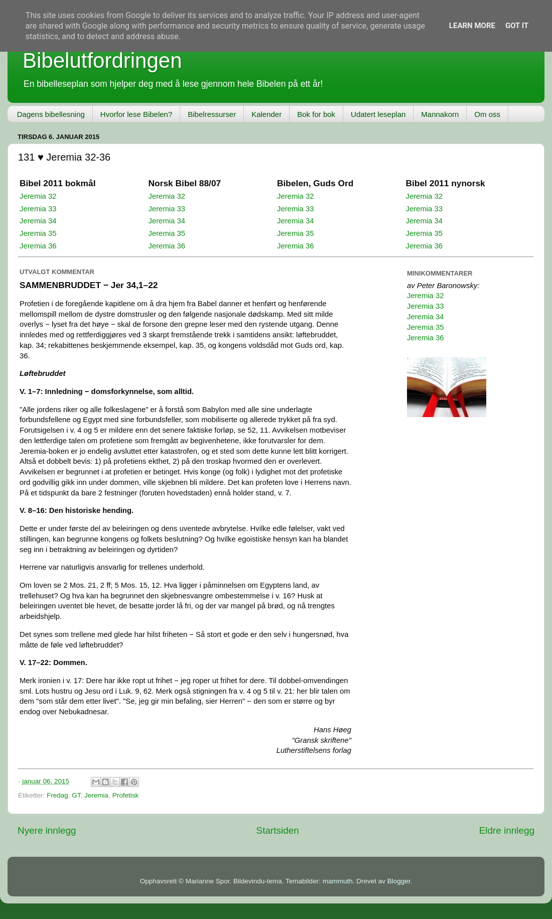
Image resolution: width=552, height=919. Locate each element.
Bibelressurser (212, 114)
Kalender (266, 114)
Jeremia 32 (38, 196)
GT (76, 795)
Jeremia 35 (38, 233)
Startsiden (277, 830)
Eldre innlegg (506, 830)
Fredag (57, 795)
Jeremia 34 (38, 221)
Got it (516, 25)
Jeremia (96, 795)
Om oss (487, 114)
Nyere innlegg (47, 830)
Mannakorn (440, 114)
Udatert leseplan (378, 114)
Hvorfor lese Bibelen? (136, 114)
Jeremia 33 (38, 209)
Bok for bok (316, 114)
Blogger (398, 881)
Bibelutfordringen (102, 60)
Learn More (472, 25)
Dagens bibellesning (51, 114)
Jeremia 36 (38, 246)
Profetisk (125, 795)
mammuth (338, 881)
